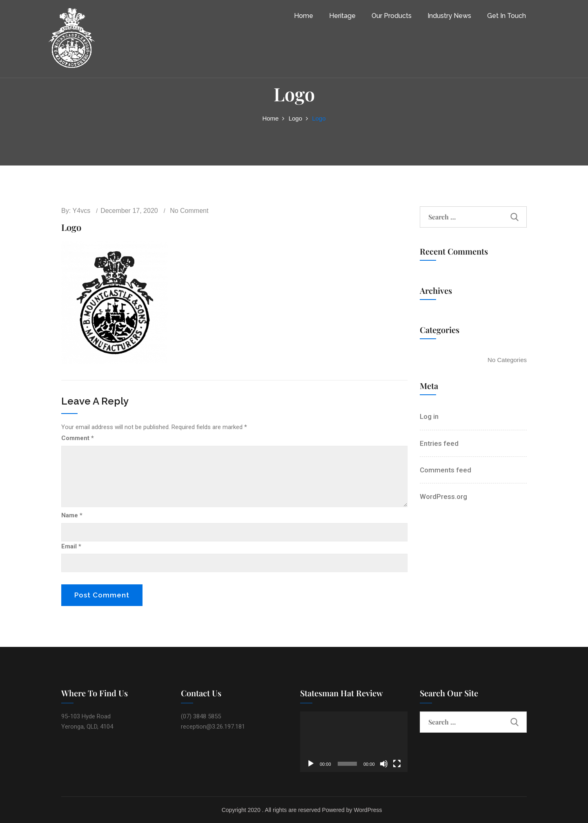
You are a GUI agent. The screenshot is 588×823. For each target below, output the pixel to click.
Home (303, 16)
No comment (189, 210)
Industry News (449, 16)
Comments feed (445, 470)
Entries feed (439, 443)
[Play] (311, 764)
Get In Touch (506, 16)
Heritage (342, 16)
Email (71, 546)
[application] (354, 741)
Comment (77, 438)
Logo (295, 118)
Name (71, 515)
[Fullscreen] (397, 764)
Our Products (392, 16)
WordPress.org (443, 496)
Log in (429, 416)
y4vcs (82, 210)
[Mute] (384, 764)
